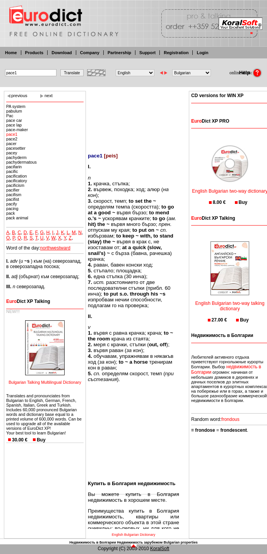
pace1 (11, 134)
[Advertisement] (133, 117)
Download (61, 52)
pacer (11, 143)
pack (10, 213)
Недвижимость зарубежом (140, 542)
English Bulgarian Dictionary (134, 535)
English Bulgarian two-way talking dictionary (230, 301)
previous (19, 95)
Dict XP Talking (28, 301)
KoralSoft (159, 548)
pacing (12, 208)
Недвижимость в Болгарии (92, 542)
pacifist (12, 199)
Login (202, 52)
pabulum (14, 111)
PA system (16, 106)
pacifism (13, 194)
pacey (11, 152)
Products (34, 52)
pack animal (17, 217)
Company (89, 52)
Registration (176, 52)
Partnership (119, 52)
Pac (9, 115)
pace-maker (17, 129)
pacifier (12, 190)
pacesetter (16, 148)
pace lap (14, 125)
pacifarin (14, 166)
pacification (16, 176)
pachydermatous (21, 162)
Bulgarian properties (181, 542)
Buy (41, 440)
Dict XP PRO (210, 121)
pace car (14, 120)
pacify (11, 204)
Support (147, 52)
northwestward (55, 248)
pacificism (15, 185)
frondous (230, 419)
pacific (12, 171)
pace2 (11, 139)
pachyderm (16, 157)
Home (11, 52)
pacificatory (16, 180)
